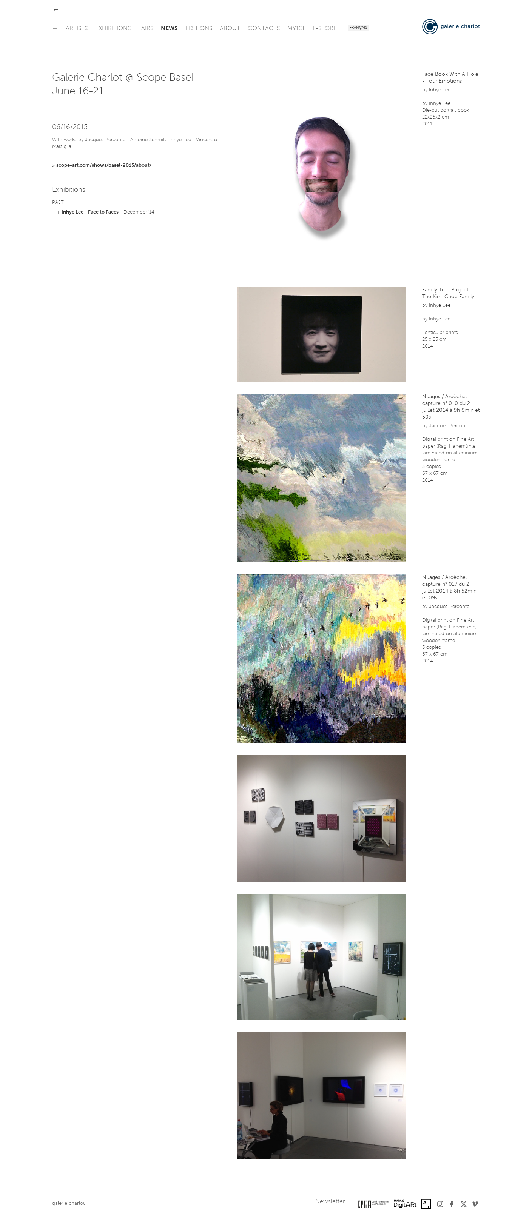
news (169, 29)
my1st (296, 29)
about (230, 29)
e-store (325, 29)
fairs (145, 29)
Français (358, 28)
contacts (264, 29)
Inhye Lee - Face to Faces (90, 212)
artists (77, 29)
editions (198, 29)
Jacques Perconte (449, 425)
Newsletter (330, 1202)
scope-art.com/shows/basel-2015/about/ (103, 165)
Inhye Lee (439, 90)
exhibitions (113, 29)
